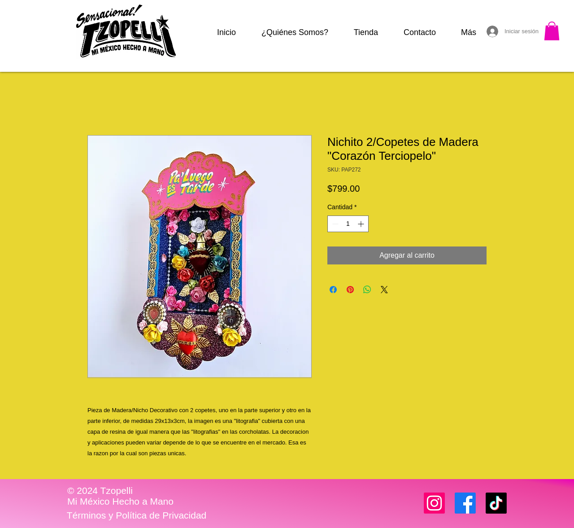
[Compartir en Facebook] (333, 289)
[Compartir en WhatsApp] (367, 289)
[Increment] (361, 224)
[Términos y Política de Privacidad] (136, 515)
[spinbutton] (348, 224)
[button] (552, 31)
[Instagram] (434, 503)
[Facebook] (465, 503)
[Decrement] (334, 224)
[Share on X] (384, 289)
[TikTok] (496, 503)
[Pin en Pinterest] (350, 289)
